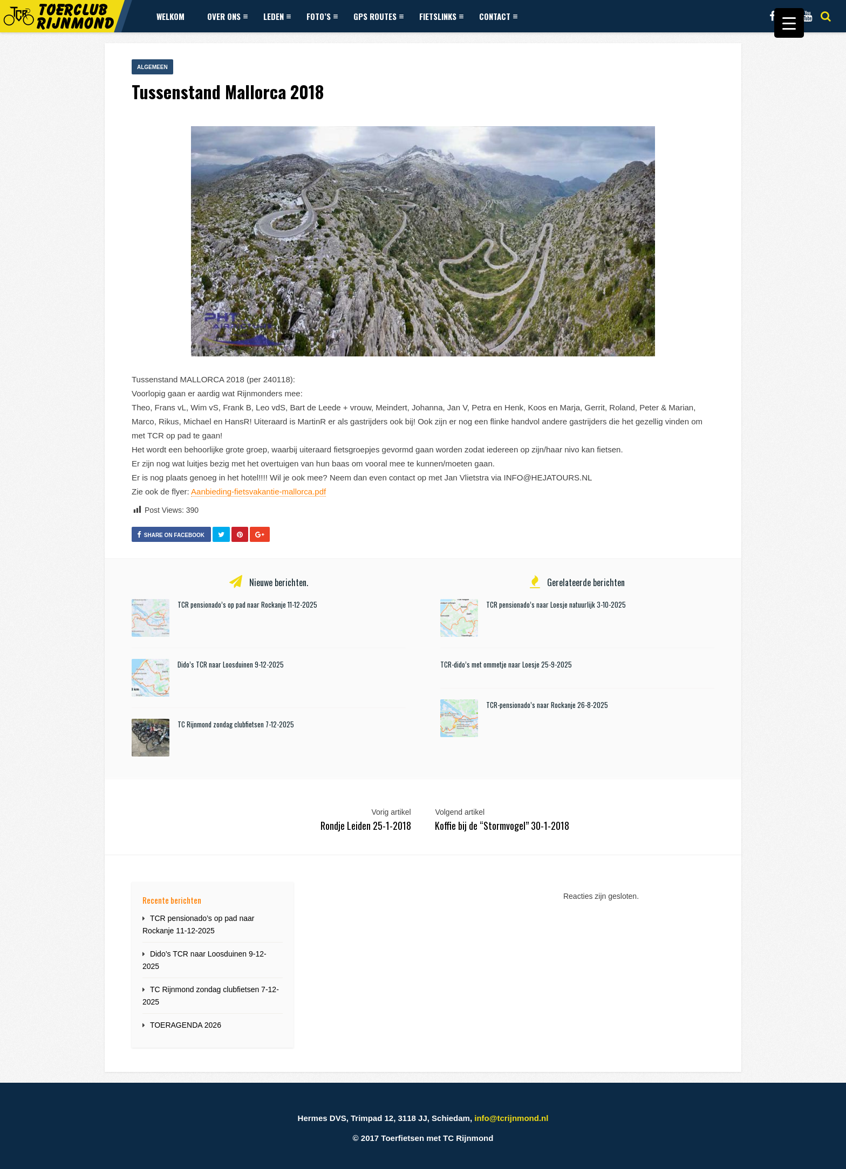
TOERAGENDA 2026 (185, 1025)
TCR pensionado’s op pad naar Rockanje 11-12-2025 (247, 604)
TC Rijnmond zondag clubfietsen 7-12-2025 (236, 724)
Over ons (227, 16)
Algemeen (152, 67)
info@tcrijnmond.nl (511, 1118)
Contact (498, 16)
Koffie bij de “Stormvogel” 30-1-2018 (502, 826)
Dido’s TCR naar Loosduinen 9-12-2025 (231, 664)
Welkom (170, 16)
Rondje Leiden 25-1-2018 (365, 826)
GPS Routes (378, 16)
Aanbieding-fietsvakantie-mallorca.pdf (258, 491)
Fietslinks (441, 16)
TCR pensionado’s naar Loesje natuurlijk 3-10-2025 (556, 604)
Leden (277, 16)
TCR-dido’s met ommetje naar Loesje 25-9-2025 (506, 664)
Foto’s (322, 16)
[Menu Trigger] (789, 23)
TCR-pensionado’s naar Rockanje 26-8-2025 (547, 704)
